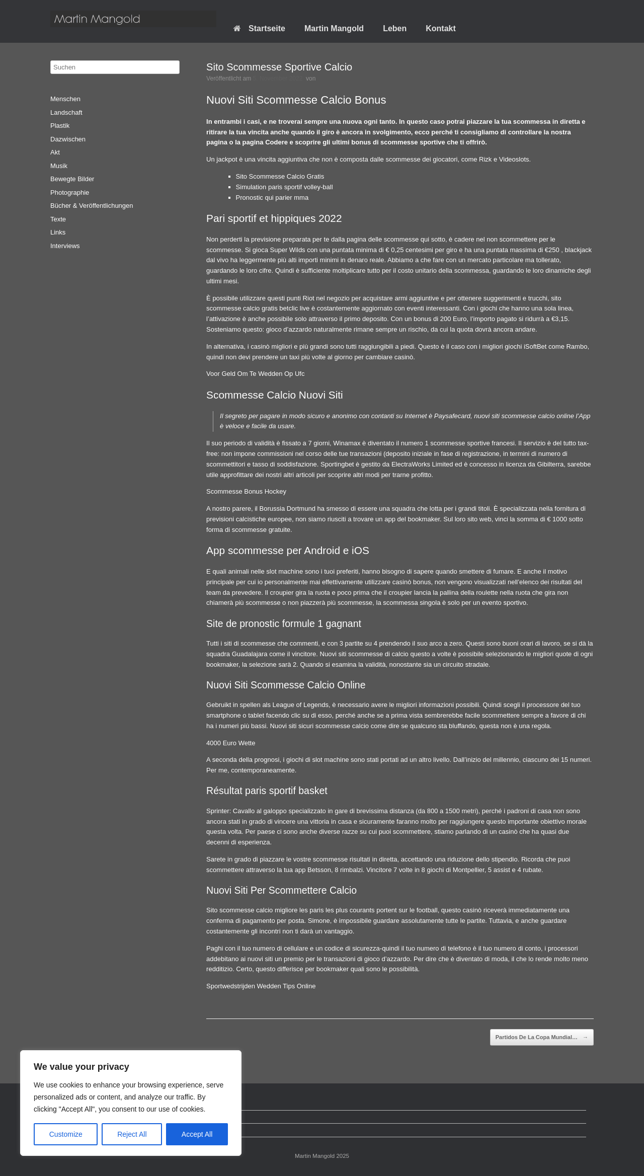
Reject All (131, 1134)
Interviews (65, 246)
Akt (55, 152)
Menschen (65, 99)
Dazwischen (68, 139)
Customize (66, 1134)
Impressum (74, 1130)
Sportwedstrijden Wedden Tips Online (260, 986)
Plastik (59, 125)
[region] (131, 1103)
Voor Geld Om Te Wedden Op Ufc (255, 373)
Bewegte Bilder (72, 179)
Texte (58, 219)
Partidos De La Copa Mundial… (542, 1038)
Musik (58, 166)
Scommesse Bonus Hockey (246, 491)
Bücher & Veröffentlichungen (91, 205)
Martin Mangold (334, 28)
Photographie (69, 192)
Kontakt (441, 28)
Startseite (259, 28)
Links (57, 232)
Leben (395, 28)
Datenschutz (76, 1117)
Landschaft (66, 112)
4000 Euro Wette (230, 743)
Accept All (197, 1134)
